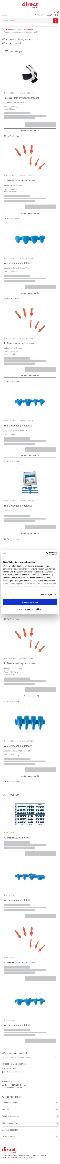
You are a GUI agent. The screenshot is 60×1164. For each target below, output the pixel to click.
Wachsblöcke (16, 837)
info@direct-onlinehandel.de (13, 1072)
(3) (30, 130)
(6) (30, 213)
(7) (30, 293)
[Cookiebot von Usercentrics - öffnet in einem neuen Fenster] (46, 553)
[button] (43, 14)
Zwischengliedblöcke (18, 263)
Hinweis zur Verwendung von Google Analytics (17, 1158)
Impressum (34, 1155)
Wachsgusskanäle (19, 180)
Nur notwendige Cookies (30, 609)
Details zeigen (46, 594)
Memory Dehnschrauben (22, 98)
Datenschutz (44, 1155)
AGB (27, 1155)
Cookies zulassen (30, 602)
